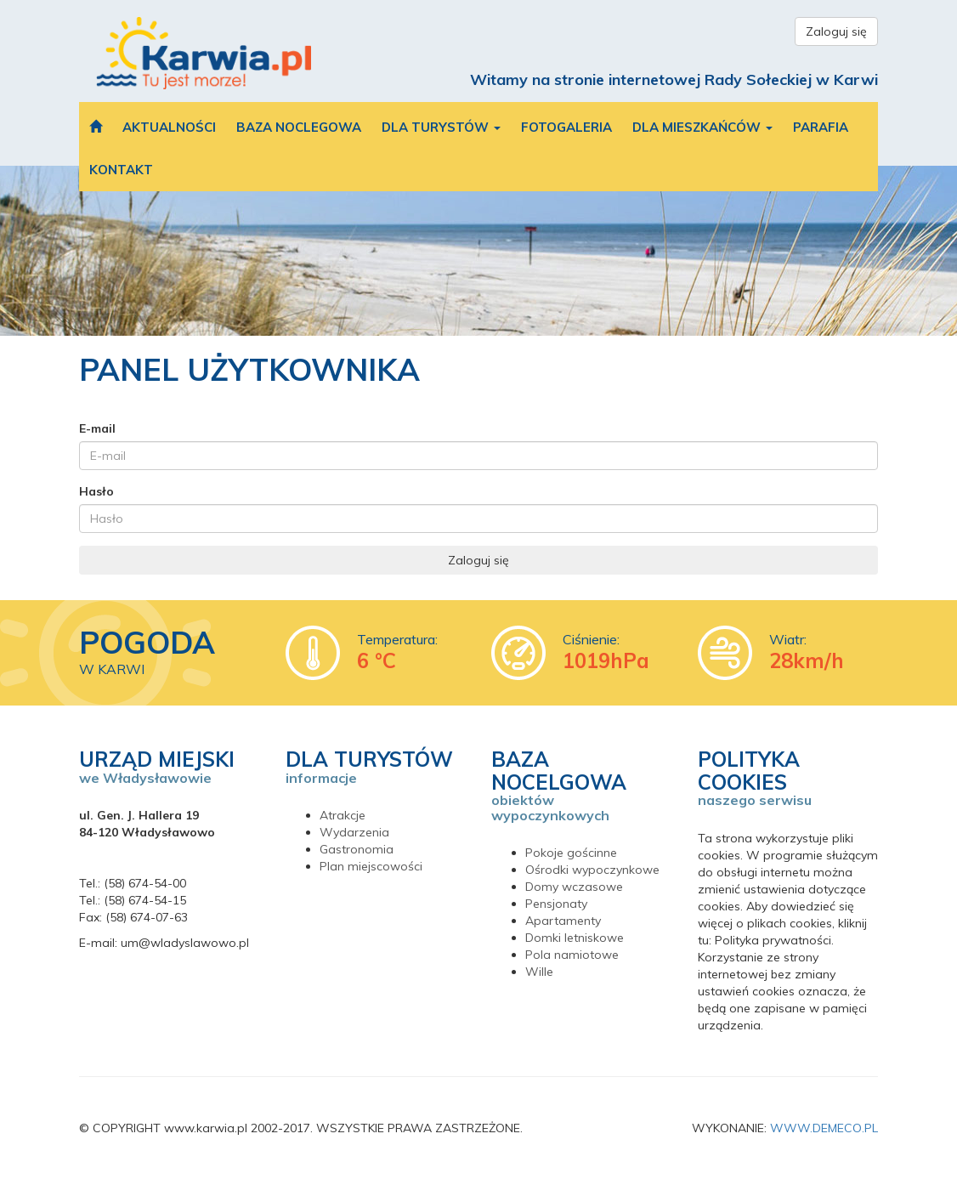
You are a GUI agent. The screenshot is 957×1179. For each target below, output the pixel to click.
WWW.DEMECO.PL (824, 1128)
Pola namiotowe (572, 954)
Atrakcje (342, 815)
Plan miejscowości (371, 866)
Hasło (96, 491)
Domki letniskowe (574, 937)
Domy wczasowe (574, 886)
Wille (539, 971)
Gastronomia (357, 849)
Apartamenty (563, 920)
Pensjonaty (556, 903)
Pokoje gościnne (571, 852)
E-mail (97, 428)
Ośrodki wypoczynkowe (592, 869)
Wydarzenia (354, 832)
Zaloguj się (836, 31)
